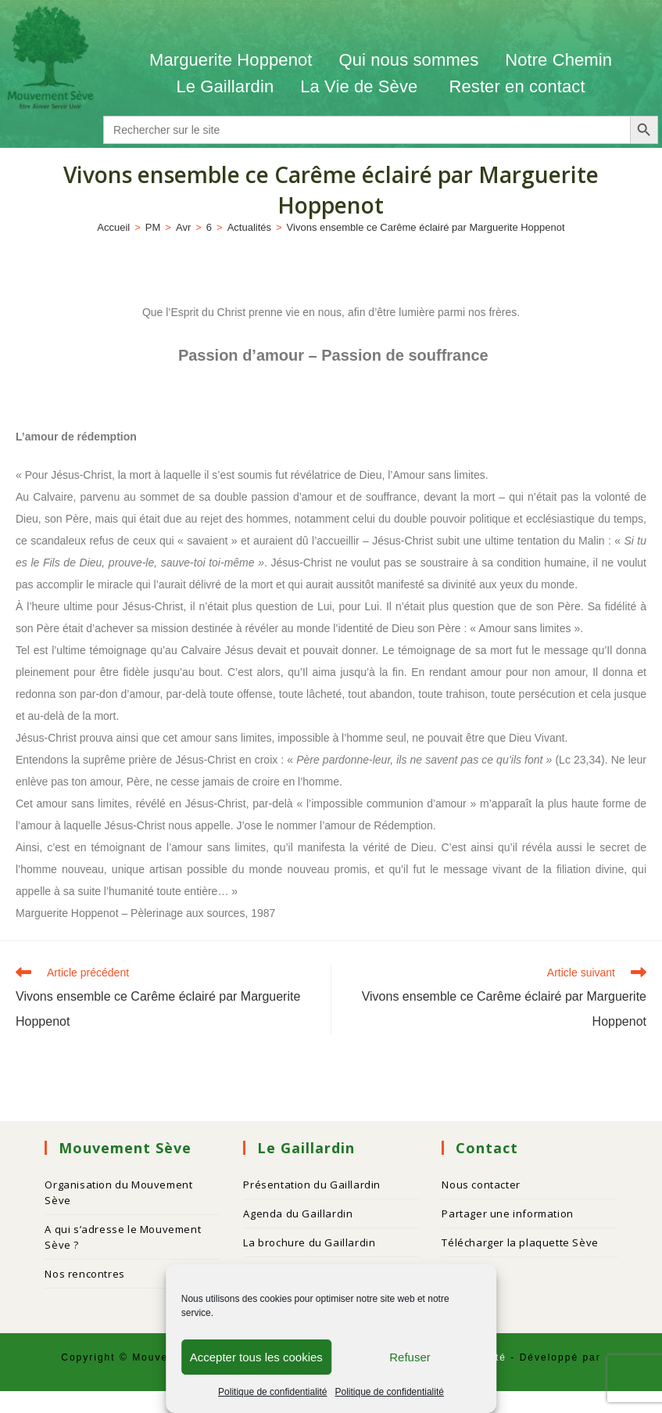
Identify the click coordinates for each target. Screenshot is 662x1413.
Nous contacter (481, 1185)
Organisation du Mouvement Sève (118, 1192)
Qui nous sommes (408, 60)
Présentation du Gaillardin (312, 1185)
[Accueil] (113, 227)
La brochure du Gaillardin (309, 1242)
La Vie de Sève (361, 86)
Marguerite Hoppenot (231, 60)
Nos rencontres (84, 1274)
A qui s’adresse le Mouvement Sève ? (123, 1237)
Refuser (410, 1357)
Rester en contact (517, 86)
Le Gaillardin (225, 86)
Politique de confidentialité (272, 1391)
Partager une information (507, 1213)
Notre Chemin (558, 60)
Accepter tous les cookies (256, 1357)
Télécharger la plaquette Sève (520, 1242)
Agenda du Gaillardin (297, 1213)
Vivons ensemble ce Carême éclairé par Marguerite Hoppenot (426, 227)
